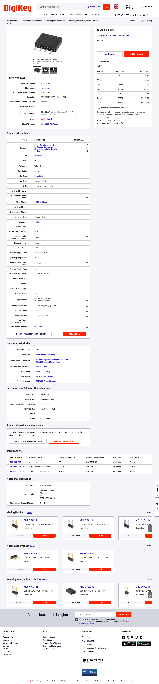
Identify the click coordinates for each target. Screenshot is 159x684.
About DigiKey (8, 637)
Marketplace (7, 640)
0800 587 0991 (90, 641)
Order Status (47, 640)
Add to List (110, 54)
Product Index (12, 21)
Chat (86, 637)
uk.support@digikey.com (94, 648)
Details (44, 536)
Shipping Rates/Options (52, 643)
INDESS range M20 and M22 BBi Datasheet (52, 360)
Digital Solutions (9, 652)
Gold (36, 232)
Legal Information (49, 649)
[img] (17, 8)
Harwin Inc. (45, 88)
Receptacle (38, 176)
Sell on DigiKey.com (10, 643)
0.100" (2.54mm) (40, 202)
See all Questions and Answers (28, 441)
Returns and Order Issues (52, 646)
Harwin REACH (41, 367)
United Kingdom (37, 681)
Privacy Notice (88, 624)
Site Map (6, 649)
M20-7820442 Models (49, 124)
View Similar (74, 334)
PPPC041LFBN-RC (17, 467)
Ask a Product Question (64, 441)
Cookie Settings (126, 681)
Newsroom (7, 655)
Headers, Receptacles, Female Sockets (83, 21)
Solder (36, 222)
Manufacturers (57, 14)
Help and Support (49, 637)
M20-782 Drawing (43, 372)
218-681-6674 (90, 645)
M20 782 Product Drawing (46, 381)
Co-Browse (88, 652)
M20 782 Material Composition (48, 362)
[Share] (149, 20)
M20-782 (38, 327)
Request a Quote (91, 14)
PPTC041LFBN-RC (17, 472)
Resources (74, 14)
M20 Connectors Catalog (45, 355)
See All (29, 513)
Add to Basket (136, 54)
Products (42, 14)
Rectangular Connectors (56, 21)
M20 (36, 161)
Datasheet (46, 119)
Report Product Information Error (31, 334)
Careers (6, 646)
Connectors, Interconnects (32, 21)
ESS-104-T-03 (15, 462)
